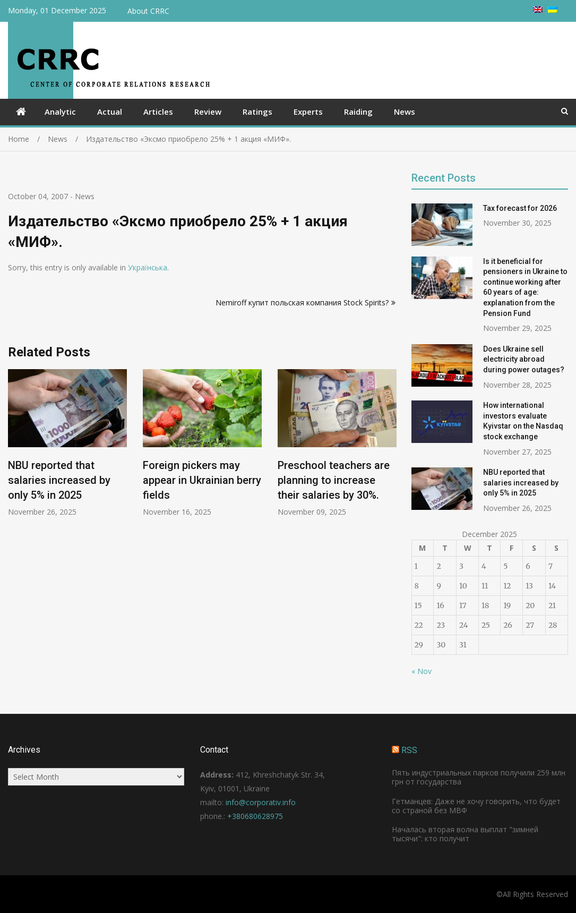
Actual (109, 111)
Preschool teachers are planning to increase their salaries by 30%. (334, 480)
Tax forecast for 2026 (520, 208)
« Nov (421, 671)
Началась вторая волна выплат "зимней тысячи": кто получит (465, 833)
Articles (158, 111)
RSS (409, 750)
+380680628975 (255, 816)
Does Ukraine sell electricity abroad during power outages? (523, 359)
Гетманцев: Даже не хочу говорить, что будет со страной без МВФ (476, 805)
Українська (147, 267)
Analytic (60, 111)
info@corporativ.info (261, 802)
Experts (308, 111)
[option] (67, 443)
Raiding (358, 111)
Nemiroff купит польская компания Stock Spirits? (302, 302)
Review (207, 111)
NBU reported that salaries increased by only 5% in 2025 (59, 480)
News (404, 111)
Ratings (257, 111)
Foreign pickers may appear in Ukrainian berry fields (202, 480)
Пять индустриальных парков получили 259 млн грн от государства (478, 777)
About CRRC (148, 11)
